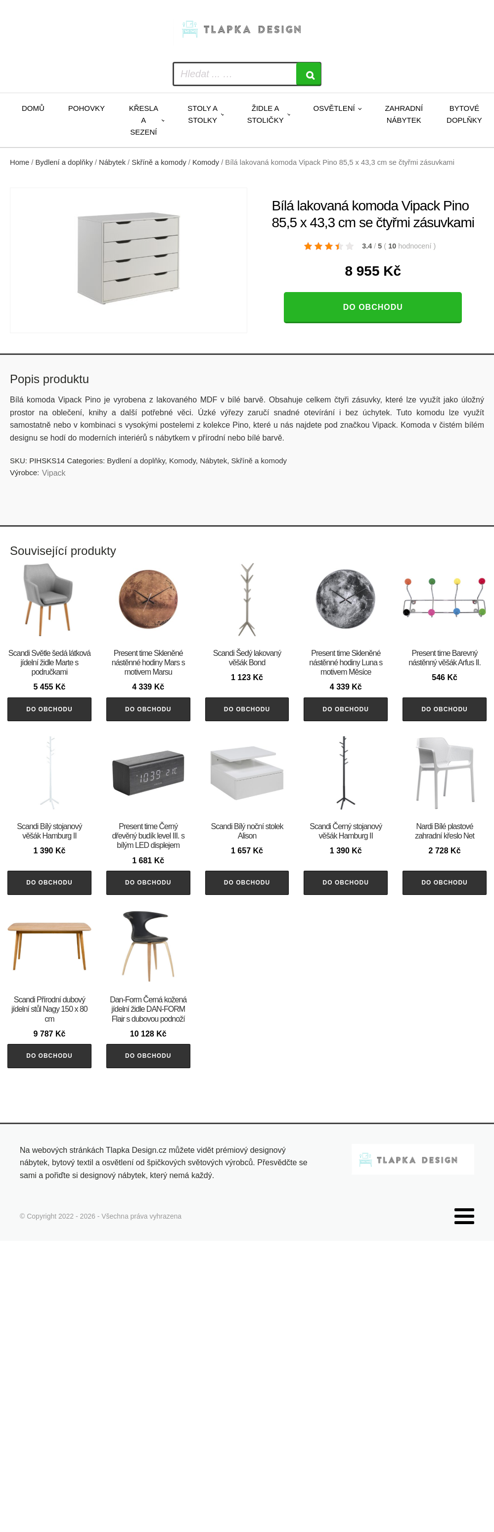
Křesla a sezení (143, 120)
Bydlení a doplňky (64, 162)
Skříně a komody (159, 162)
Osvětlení (334, 108)
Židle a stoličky (265, 114)
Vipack (54, 473)
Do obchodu (373, 307)
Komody (205, 162)
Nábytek (112, 162)
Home (19, 162)
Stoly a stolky (202, 114)
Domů (33, 108)
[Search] (308, 74)
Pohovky (86, 108)
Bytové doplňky (464, 114)
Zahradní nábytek (404, 114)
